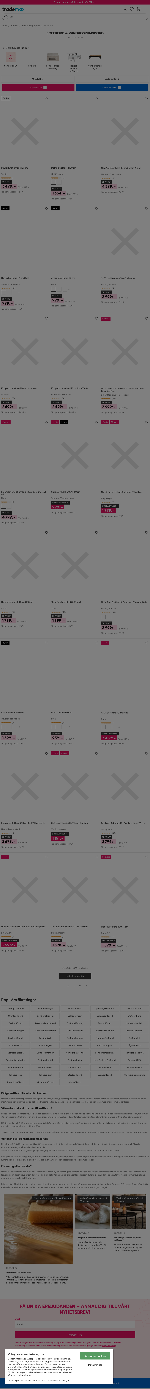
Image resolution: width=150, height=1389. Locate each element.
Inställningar (95, 1364)
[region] (59, 1366)
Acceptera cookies (95, 1356)
